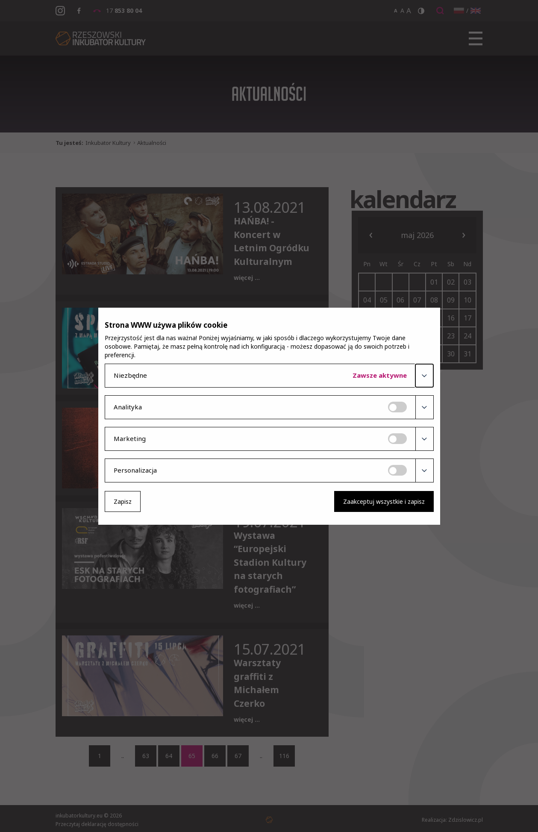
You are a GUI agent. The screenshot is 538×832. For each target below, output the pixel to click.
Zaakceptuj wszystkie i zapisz (384, 501)
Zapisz (123, 501)
